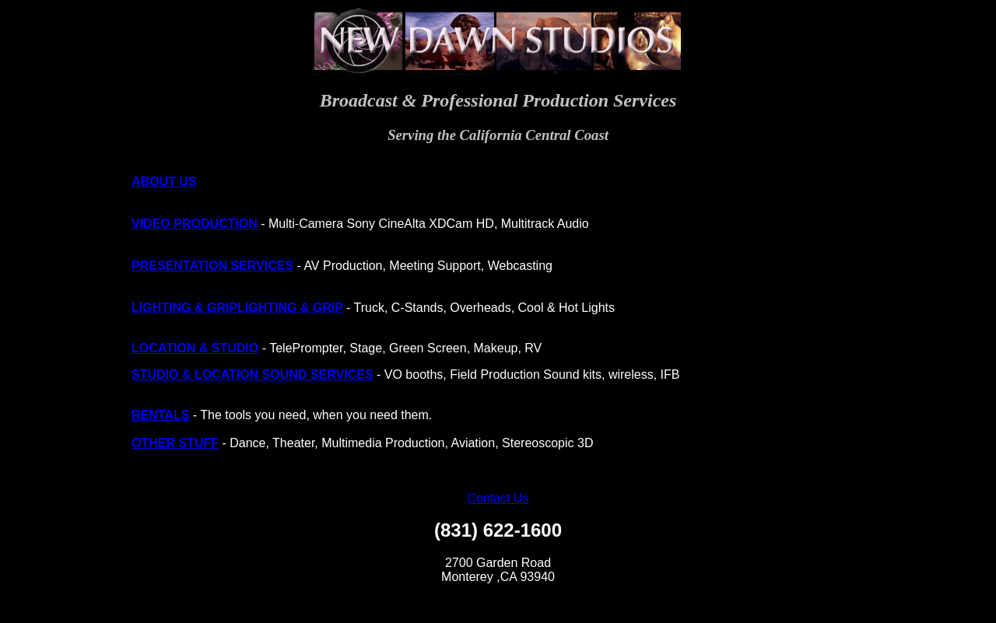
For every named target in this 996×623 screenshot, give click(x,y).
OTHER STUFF (175, 443)
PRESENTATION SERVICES (212, 265)
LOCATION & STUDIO (195, 348)
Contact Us (497, 498)
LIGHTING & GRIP (184, 307)
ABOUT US (164, 181)
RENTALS (160, 415)
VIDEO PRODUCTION (195, 223)
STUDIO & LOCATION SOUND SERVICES (253, 374)
